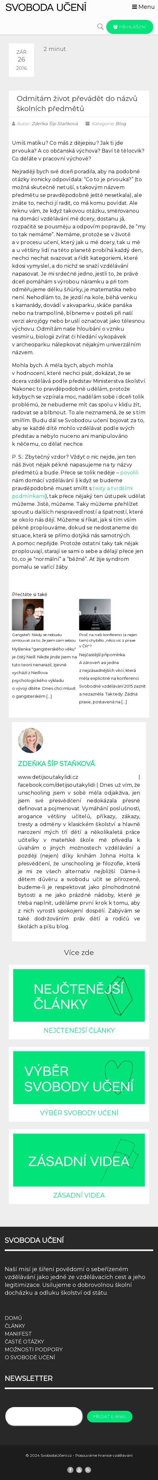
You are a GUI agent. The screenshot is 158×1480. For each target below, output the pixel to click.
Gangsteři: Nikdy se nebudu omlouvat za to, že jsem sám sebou (44, 637)
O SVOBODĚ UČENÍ (30, 1357)
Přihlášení (129, 26)
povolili (129, 473)
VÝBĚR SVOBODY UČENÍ (79, 1113)
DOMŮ (13, 1318)
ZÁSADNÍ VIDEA (79, 1195)
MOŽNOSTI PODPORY (33, 1350)
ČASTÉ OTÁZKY (24, 1342)
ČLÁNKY (15, 1326)
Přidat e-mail (110, 1416)
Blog (120, 123)
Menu (143, 6)
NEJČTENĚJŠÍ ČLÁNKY (79, 1030)
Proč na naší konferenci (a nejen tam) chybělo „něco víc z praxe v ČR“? (108, 640)
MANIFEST (18, 1334)
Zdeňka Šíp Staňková (55, 123)
